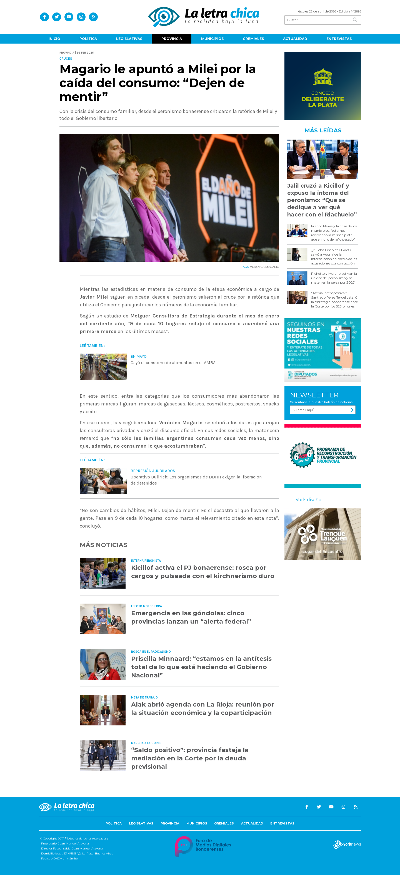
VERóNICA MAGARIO (264, 267)
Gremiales (253, 39)
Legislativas (129, 39)
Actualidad (295, 39)
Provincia (171, 39)
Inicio (54, 39)
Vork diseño (308, 499)
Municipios (212, 39)
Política (88, 39)
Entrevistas (339, 39)
